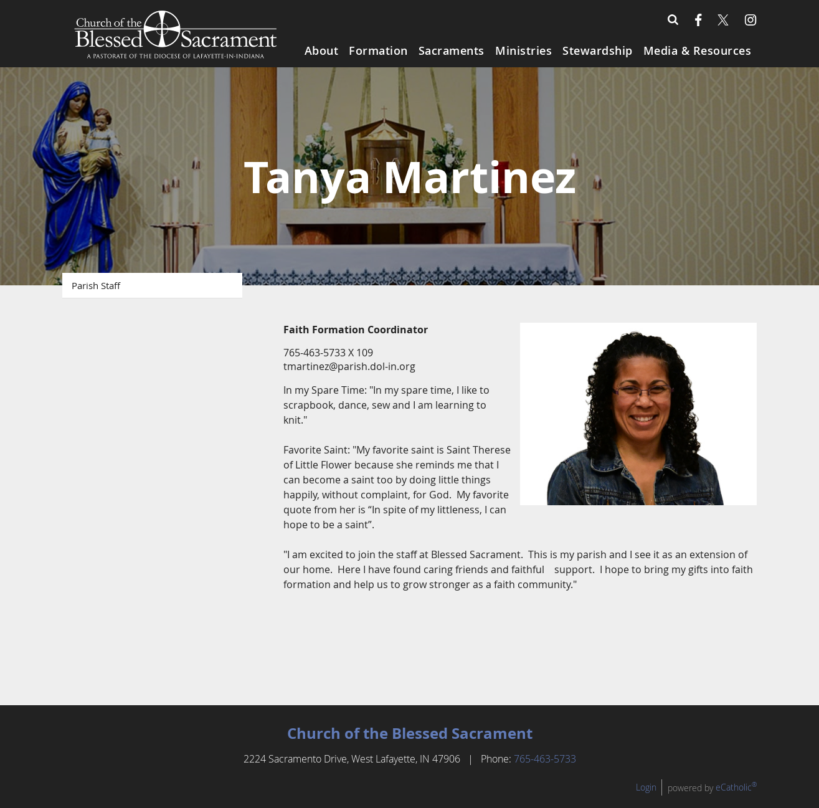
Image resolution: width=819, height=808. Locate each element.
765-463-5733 (545, 771)
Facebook (698, 20)
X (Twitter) (723, 20)
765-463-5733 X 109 (328, 352)
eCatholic (736, 800)
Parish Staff (96, 285)
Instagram (750, 20)
